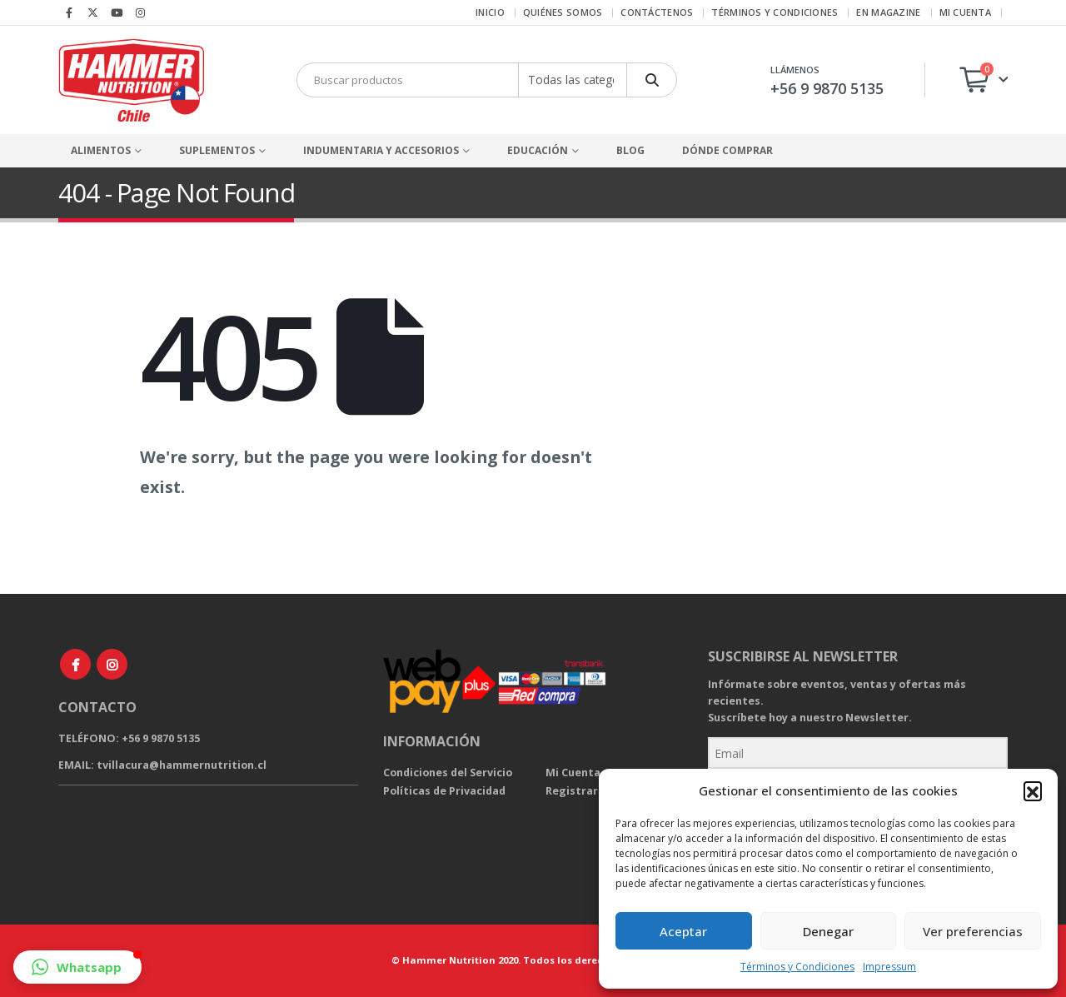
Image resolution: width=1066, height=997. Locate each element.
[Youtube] (116, 12)
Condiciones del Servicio (447, 772)
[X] (93, 12)
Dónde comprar (727, 150)
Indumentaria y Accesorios (381, 150)
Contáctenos (656, 12)
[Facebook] (69, 12)
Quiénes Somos (563, 12)
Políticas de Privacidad (444, 791)
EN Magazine (888, 12)
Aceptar (683, 931)
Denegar (828, 931)
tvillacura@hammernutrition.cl (181, 765)
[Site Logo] (131, 80)
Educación (537, 150)
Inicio (490, 12)
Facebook (75, 664)
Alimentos (101, 150)
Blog (630, 150)
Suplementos (217, 150)
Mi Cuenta (572, 772)
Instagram (112, 664)
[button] (1032, 790)
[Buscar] (651, 80)
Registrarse (577, 791)
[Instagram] (141, 12)
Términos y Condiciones (797, 967)
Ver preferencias (973, 931)
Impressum (889, 967)
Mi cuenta (965, 12)
